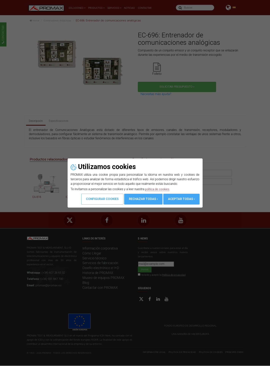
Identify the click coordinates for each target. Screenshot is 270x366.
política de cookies (158, 189)
